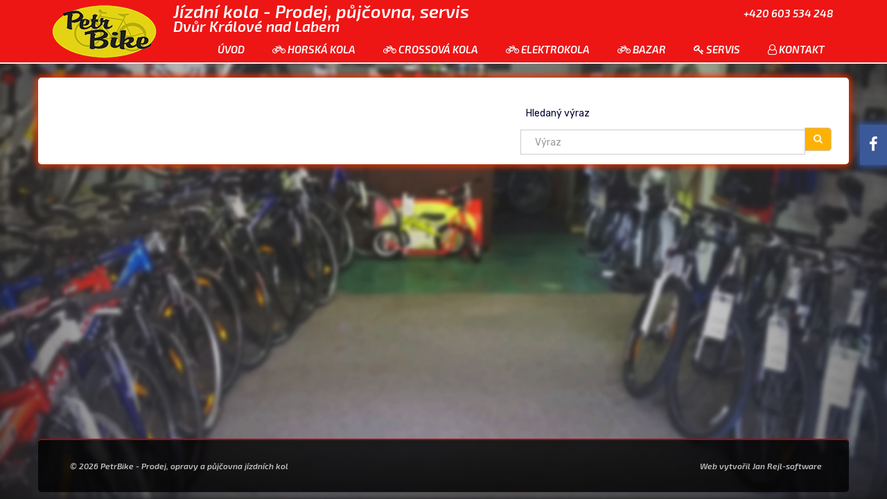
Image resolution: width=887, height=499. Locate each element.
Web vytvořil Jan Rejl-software (761, 466)
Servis (717, 49)
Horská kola (313, 49)
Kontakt (796, 49)
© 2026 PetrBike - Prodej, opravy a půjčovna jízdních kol (179, 466)
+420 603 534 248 (788, 13)
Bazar (641, 49)
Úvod (231, 49)
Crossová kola (430, 49)
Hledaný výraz (558, 113)
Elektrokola (548, 49)
